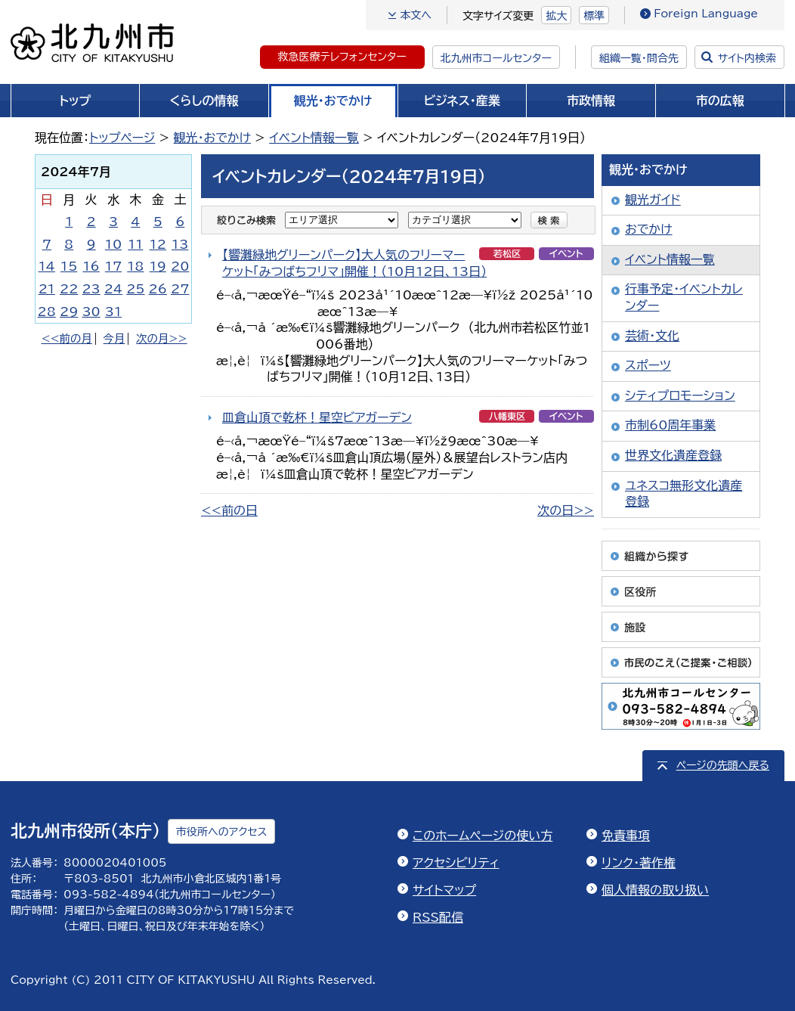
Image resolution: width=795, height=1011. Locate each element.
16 (90, 266)
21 (47, 289)
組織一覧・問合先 (639, 58)
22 (69, 289)
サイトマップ (444, 890)
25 (135, 289)
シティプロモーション (680, 395)
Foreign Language (706, 13)
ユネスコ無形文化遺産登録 (683, 493)
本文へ (416, 15)
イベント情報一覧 (314, 138)
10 (113, 244)
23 (91, 289)
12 (158, 244)
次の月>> (161, 338)
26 (158, 289)
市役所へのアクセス (221, 831)
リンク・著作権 (639, 863)
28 (47, 311)
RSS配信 (438, 917)
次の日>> (565, 510)
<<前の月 (66, 338)
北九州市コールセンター (496, 58)
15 (68, 266)
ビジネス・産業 (462, 101)
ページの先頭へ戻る (722, 765)
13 (180, 244)
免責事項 (626, 836)
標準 (594, 16)
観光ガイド (653, 200)
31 (113, 311)
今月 (114, 338)
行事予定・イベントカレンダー (684, 297)
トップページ (122, 138)
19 (158, 266)
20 (180, 266)
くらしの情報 (204, 101)
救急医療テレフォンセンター (342, 56)
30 (91, 311)
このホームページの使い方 (482, 836)
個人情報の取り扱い (655, 890)
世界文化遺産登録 (673, 455)
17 (113, 266)
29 (69, 311)
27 (180, 289)
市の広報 (720, 101)
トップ (75, 101)
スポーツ (648, 365)
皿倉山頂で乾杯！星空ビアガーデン (317, 417)
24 (113, 289)
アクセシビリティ (456, 863)
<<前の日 (229, 510)
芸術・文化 (652, 336)
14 (47, 266)
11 (135, 244)
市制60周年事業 (670, 425)
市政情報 (591, 101)
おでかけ (649, 229)
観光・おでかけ (333, 101)
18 (135, 266)
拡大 (556, 16)
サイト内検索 (747, 58)
